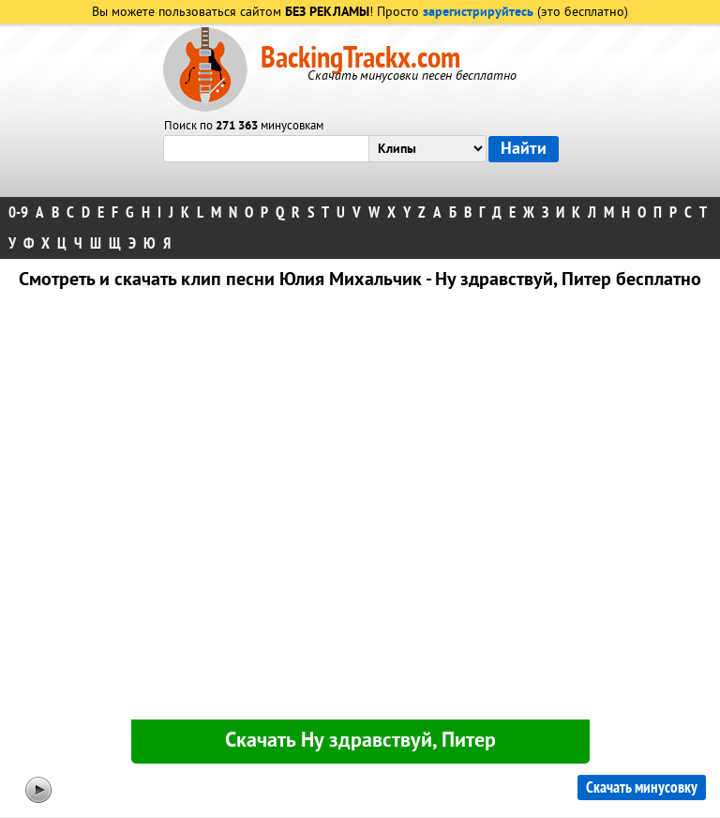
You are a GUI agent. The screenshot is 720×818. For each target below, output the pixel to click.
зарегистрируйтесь (478, 13)
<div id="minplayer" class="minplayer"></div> (360, 508)
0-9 (18, 212)
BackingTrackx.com (360, 58)
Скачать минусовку (642, 787)
